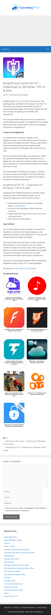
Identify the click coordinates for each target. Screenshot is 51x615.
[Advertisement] (25, 30)
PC (6, 438)
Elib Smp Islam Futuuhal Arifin (16, 565)
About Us (8, 607)
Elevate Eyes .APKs (11, 559)
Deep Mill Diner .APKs (13, 540)
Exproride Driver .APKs (13, 590)
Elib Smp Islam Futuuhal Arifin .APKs (19, 568)
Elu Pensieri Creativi (12, 571)
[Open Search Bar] (48, 49)
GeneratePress (38, 612)
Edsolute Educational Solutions (16, 549)
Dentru (7, 543)
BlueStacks (20, 206)
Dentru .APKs (9, 546)
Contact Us (17, 607)
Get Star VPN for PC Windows (24, 268)
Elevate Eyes (9, 556)
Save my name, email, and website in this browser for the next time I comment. (25, 509)
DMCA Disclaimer (28, 607)
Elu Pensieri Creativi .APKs (14, 574)
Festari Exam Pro (11, 596)
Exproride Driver (11, 587)
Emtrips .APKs (9, 581)
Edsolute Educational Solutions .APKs (19, 552)
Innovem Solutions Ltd (13, 584)
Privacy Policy (41, 607)
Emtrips (7, 577)
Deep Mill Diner (10, 537)
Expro (6, 593)
